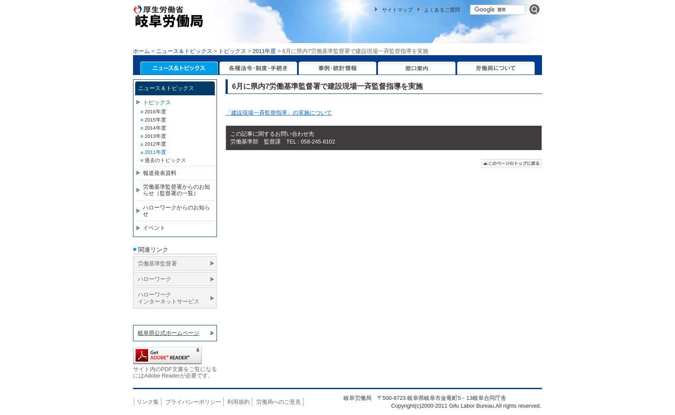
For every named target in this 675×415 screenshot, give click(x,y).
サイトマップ (397, 9)
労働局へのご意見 (278, 402)
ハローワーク (154, 279)
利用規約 (238, 402)
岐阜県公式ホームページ (168, 333)
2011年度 (264, 51)
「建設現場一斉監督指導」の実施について (279, 112)
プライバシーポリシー (193, 402)
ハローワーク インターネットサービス (168, 297)
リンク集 (147, 402)
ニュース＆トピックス (184, 51)
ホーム (141, 51)
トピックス (232, 51)
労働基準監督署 (157, 263)
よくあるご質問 (442, 9)
